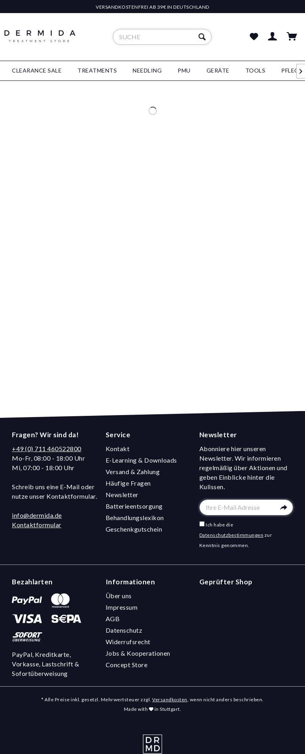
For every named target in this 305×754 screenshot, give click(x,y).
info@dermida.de (37, 515)
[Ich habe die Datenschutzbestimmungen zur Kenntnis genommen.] (202, 523)
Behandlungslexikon (135, 517)
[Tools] (255, 70)
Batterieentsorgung (134, 506)
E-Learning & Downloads (141, 460)
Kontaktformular (37, 524)
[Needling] (147, 70)
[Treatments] (97, 70)
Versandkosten (169, 699)
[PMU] (184, 70)
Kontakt (118, 448)
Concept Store (127, 664)
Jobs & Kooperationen (138, 653)
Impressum (122, 607)
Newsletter (122, 494)
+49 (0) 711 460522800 (46, 448)
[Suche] (162, 37)
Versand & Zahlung (133, 471)
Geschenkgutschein (134, 529)
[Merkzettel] (254, 37)
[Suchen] (203, 37)
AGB (113, 618)
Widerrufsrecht (128, 641)
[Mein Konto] (273, 37)
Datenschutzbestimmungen (231, 535)
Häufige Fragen (128, 483)
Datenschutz (124, 630)
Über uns (119, 595)
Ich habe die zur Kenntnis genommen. (235, 535)
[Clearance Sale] (36, 70)
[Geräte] (218, 70)
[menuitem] (162, 37)
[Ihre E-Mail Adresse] (246, 507)
